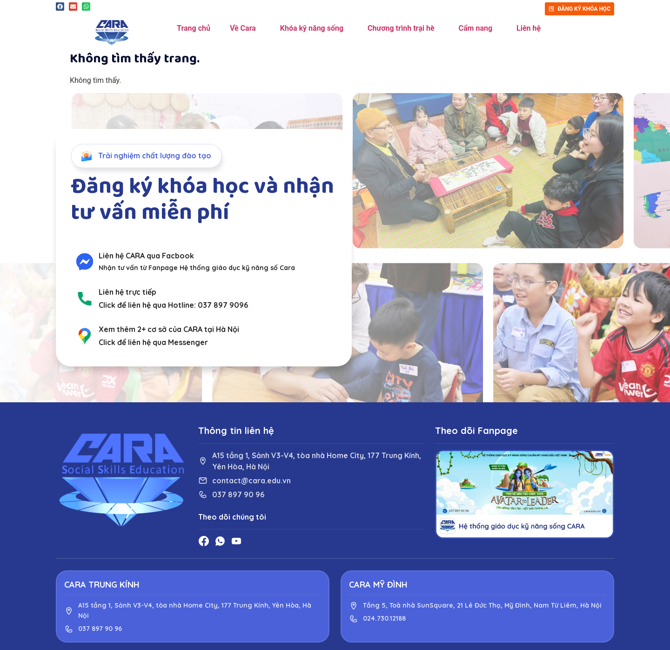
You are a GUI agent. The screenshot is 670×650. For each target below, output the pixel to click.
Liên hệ (528, 28)
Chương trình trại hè (403, 28)
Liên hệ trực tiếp (127, 292)
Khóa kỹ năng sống (314, 28)
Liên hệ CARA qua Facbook (146, 255)
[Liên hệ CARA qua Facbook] (84, 261)
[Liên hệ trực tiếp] (84, 298)
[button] (60, 6)
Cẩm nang (478, 28)
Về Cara (245, 28)
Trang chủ (193, 28)
